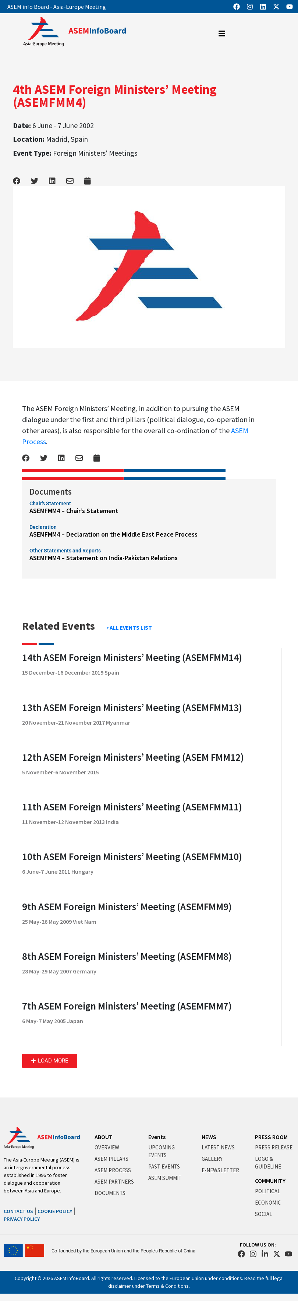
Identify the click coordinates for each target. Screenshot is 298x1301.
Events (157, 1137)
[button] (49, 1061)
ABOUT (104, 1137)
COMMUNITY (270, 1180)
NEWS (209, 1137)
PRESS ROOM (271, 1137)
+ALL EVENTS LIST (129, 627)
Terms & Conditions (167, 1286)
